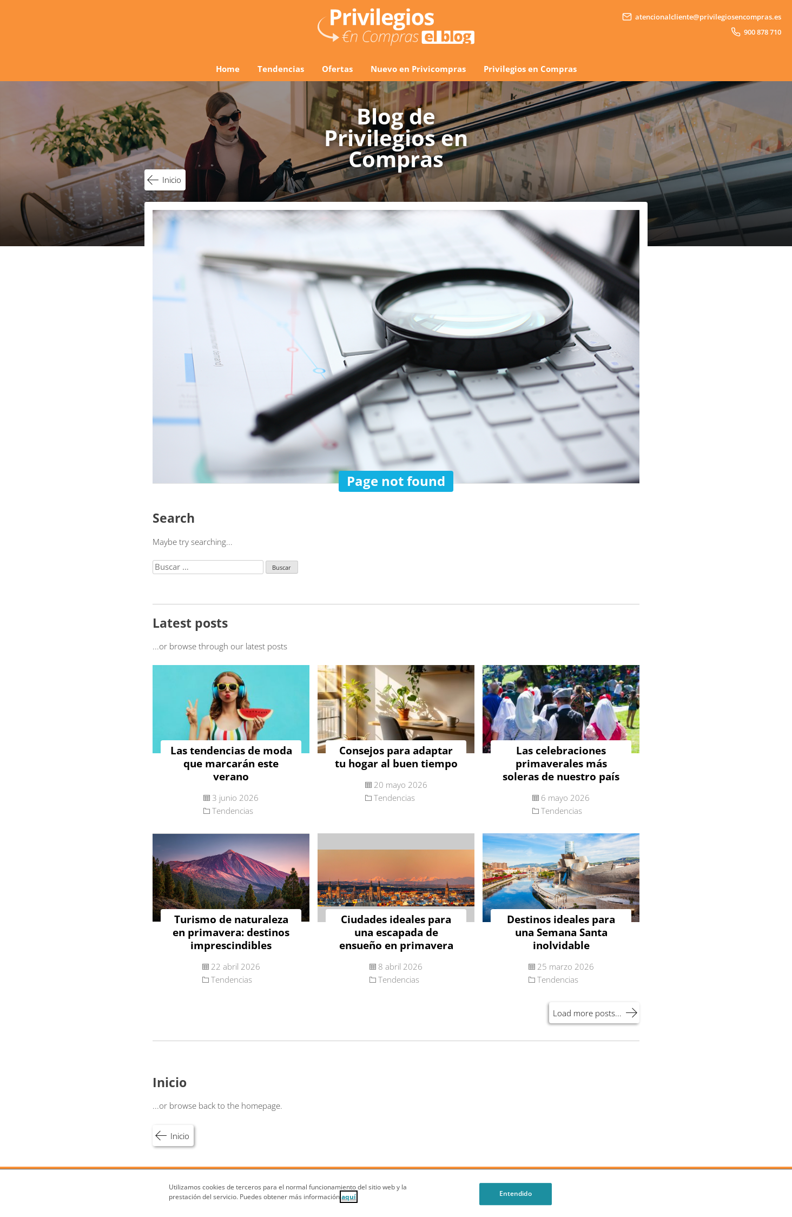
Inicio (171, 179)
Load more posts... (587, 1013)
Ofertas (337, 68)
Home (228, 68)
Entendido (515, 1201)
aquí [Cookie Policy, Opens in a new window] (348, 1204)
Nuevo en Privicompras (418, 68)
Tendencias (281, 68)
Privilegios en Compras (530, 68)
